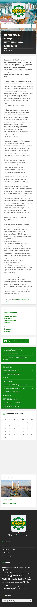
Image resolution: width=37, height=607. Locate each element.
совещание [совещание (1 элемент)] (26, 589)
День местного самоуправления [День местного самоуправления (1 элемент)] (9, 567)
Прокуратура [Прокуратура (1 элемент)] (11, 570)
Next (5, 327)
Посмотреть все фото (10, 503)
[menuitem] (18, 350)
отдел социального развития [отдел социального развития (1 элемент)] (16, 586)
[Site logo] (18, 20)
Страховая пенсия (8, 330)
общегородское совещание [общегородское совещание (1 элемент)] (15, 582)
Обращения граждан (8, 549)
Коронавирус (6, 552)
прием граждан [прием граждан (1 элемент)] (26, 586)
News (11, 50)
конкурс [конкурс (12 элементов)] (19, 575)
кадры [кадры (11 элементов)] (11, 575)
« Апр (4, 437)
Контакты (5, 546)
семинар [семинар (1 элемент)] (22, 589)
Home (5, 50)
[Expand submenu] (32, 350)
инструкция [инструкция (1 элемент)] (4, 576)
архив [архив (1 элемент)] (16, 570)
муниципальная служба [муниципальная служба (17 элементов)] (17, 578)
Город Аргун (7, 499)
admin (16, 299)
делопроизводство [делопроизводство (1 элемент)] (26, 573)
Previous (7, 310)
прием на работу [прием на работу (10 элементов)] (11, 588)
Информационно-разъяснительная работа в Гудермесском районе (10, 317)
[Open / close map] (34, 26)
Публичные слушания (8, 556)
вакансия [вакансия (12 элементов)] (7, 572)
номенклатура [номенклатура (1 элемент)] (5, 582)
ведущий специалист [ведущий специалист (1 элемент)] (17, 573)
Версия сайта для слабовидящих (16, 341)
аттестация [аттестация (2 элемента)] (21, 570)
